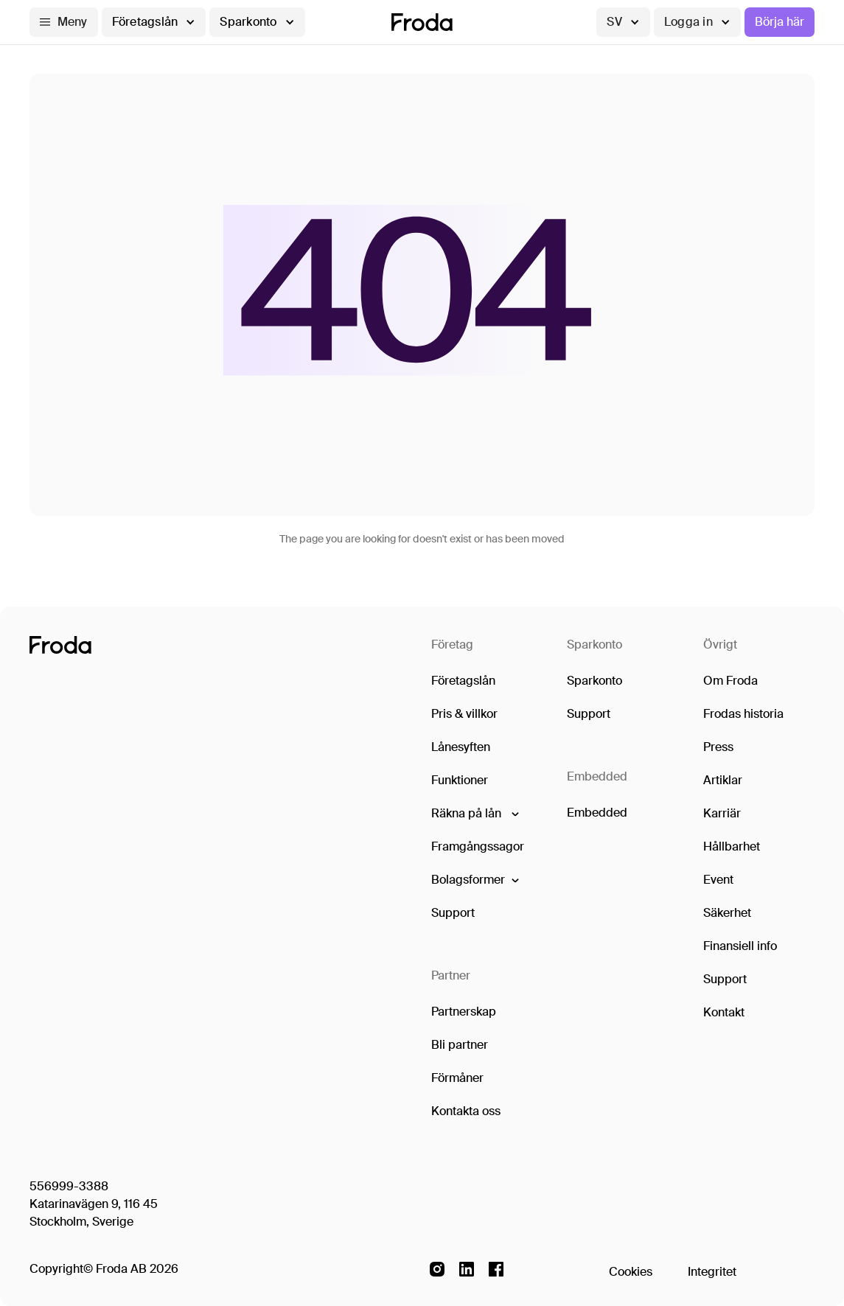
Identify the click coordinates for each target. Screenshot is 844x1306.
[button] (63, 22)
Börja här (779, 21)
